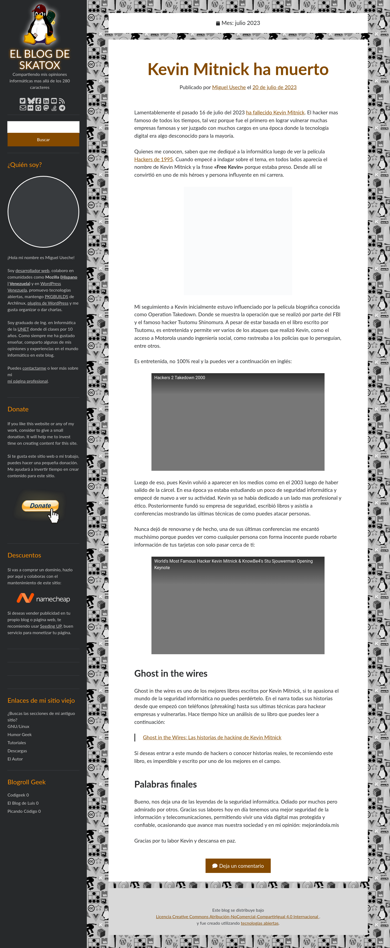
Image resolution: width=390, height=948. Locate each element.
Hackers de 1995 (153, 159)
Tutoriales (17, 742)
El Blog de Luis (21, 802)
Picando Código (22, 811)
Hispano (69, 276)
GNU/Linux (18, 726)
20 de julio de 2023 (274, 87)
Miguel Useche (229, 87)
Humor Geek (20, 734)
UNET (23, 328)
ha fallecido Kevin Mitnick (275, 112)
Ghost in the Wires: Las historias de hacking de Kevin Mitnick (212, 737)
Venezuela (19, 283)
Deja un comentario (238, 866)
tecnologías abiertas (260, 923)
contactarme (34, 367)
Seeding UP (51, 625)
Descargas (17, 750)
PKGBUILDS (56, 296)
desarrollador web (32, 270)
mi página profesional (28, 380)
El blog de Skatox (40, 59)
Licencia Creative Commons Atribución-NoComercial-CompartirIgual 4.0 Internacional (237, 916)
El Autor (15, 758)
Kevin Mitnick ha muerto (238, 69)
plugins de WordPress (48, 302)
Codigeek (16, 794)
